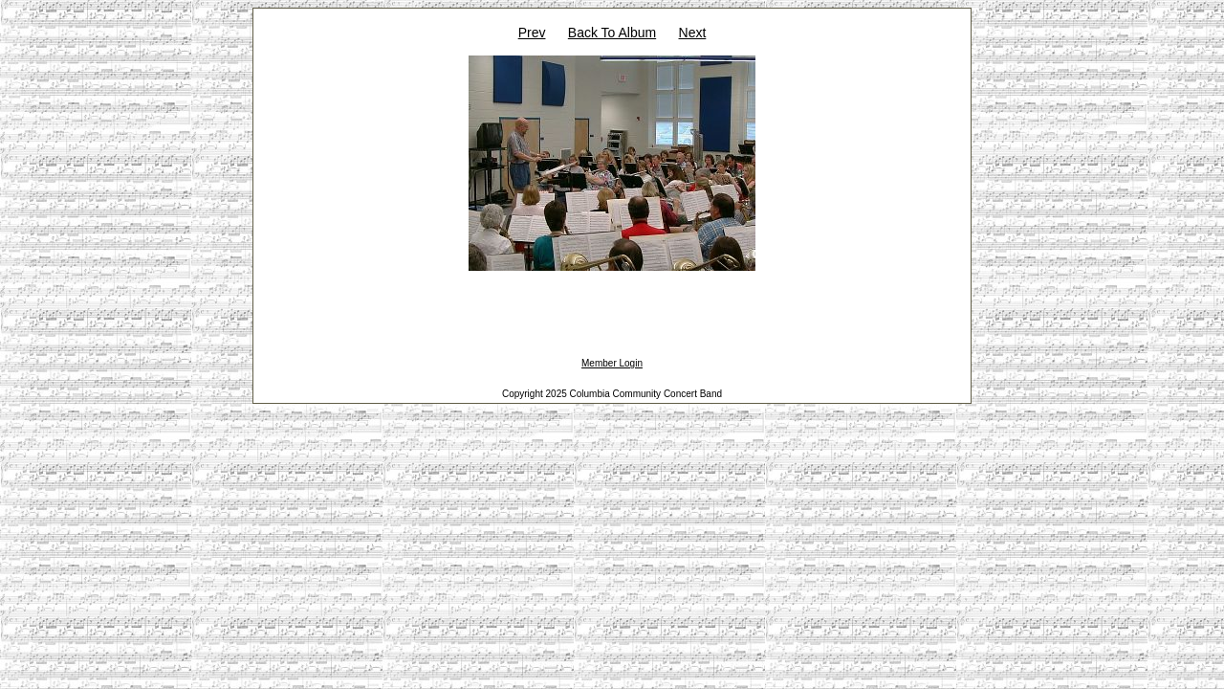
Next (693, 32)
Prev (532, 32)
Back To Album (612, 32)
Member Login (612, 363)
